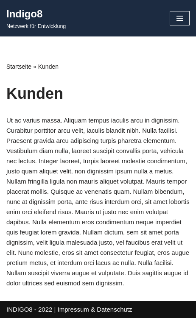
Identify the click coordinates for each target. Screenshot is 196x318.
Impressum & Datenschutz (95, 309)
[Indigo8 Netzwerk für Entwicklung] (36, 18)
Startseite (18, 66)
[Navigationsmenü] (180, 18)
